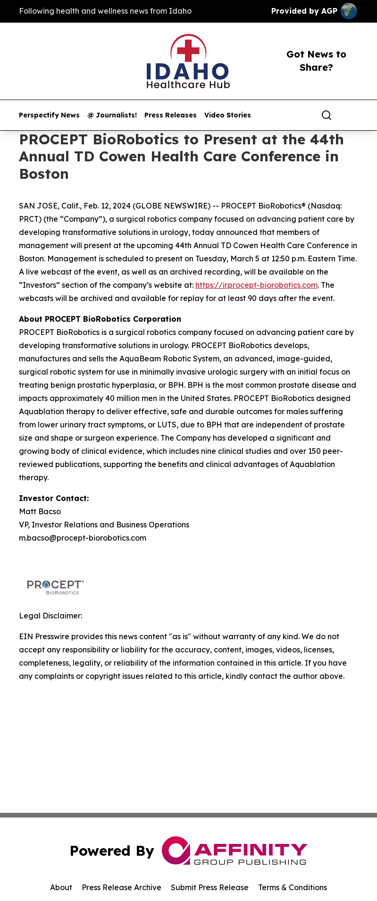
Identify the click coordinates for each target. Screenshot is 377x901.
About (61, 887)
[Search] (326, 115)
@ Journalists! (112, 115)
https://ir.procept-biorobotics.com (256, 285)
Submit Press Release (210, 887)
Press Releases (170, 115)
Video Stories (227, 115)
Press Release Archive (121, 887)
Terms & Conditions (292, 887)
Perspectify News (49, 115)
